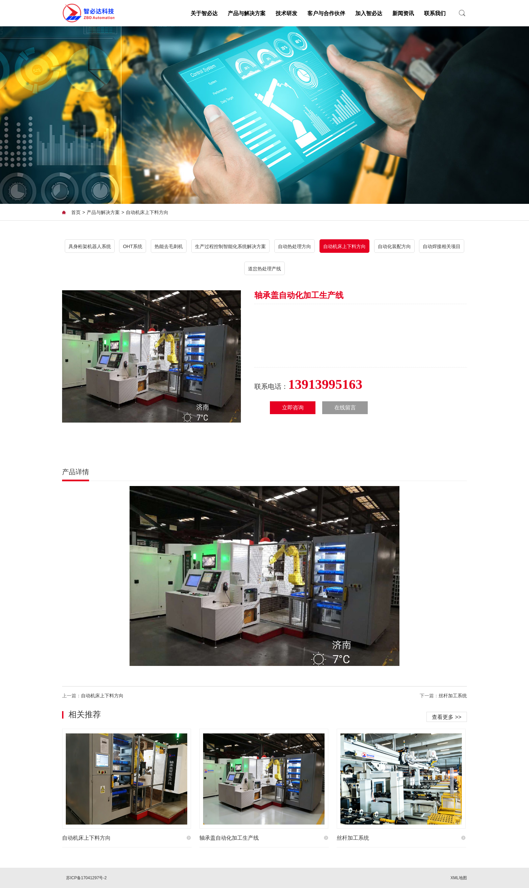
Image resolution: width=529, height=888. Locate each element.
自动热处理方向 (294, 246)
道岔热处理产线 (264, 268)
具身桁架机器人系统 (89, 246)
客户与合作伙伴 (326, 13)
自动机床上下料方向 (147, 212)
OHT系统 (132, 246)
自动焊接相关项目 (442, 246)
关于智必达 (204, 13)
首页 (76, 212)
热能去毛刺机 (169, 246)
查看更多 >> (446, 717)
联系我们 (435, 13)
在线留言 (345, 407)
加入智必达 (368, 13)
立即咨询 (293, 407)
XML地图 (458, 878)
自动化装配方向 (394, 246)
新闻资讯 (403, 13)
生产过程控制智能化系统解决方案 (230, 246)
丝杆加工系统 (453, 695)
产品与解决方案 (247, 13)
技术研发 (286, 13)
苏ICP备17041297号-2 (86, 878)
